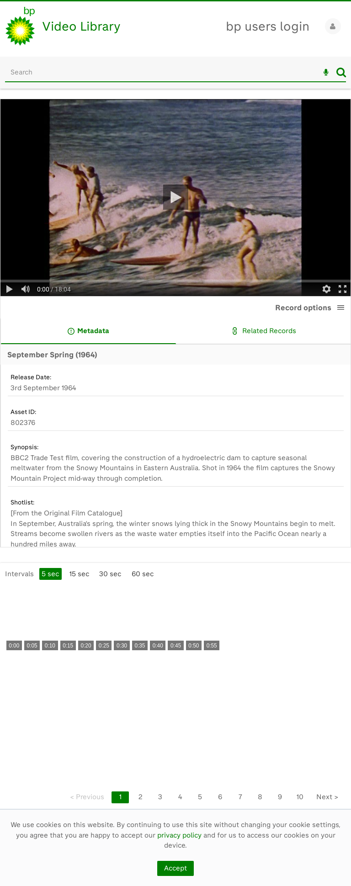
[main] (175, 454)
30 (110, 574)
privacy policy (179, 835)
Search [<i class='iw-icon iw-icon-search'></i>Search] (341, 72)
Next (327, 797)
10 (300, 797)
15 (79, 574)
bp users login (267, 26)
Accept (175, 868)
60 (143, 574)
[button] (341, 307)
